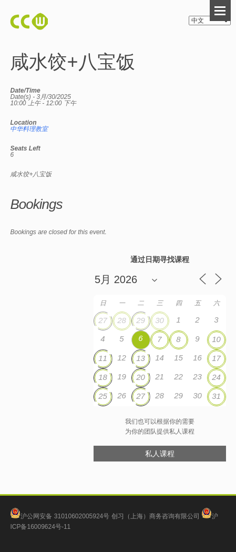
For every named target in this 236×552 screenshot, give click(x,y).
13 (140, 358)
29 (140, 320)
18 (102, 377)
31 (216, 396)
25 (102, 396)
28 (121, 320)
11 (102, 358)
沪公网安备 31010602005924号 (64, 516)
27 (102, 320)
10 (216, 339)
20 (140, 377)
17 (216, 358)
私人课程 (160, 453)
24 (216, 377)
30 (159, 320)
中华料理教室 (29, 129)
